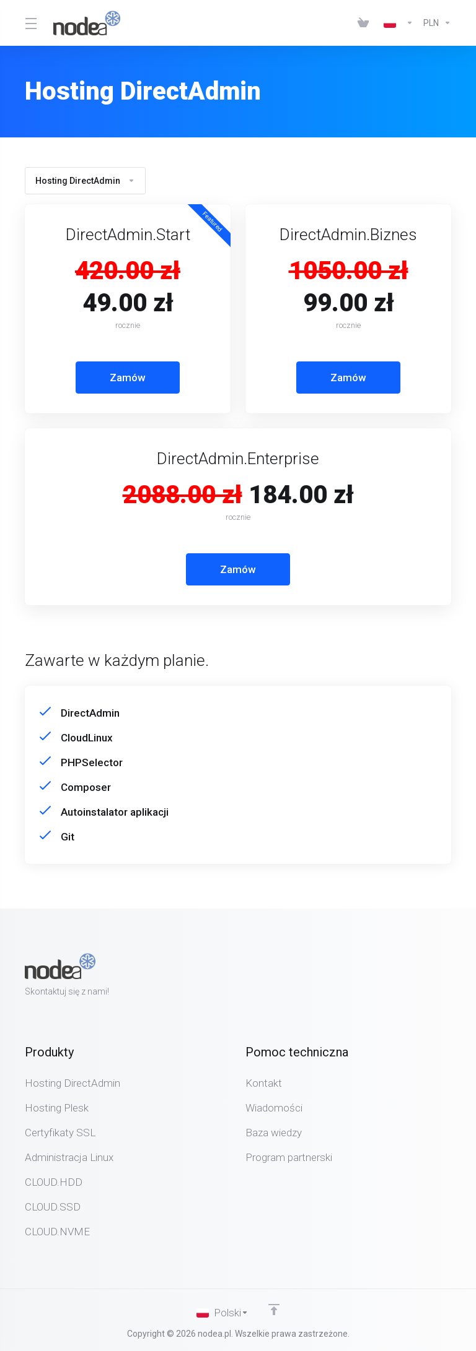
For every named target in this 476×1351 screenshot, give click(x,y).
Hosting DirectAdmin (85, 181)
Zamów (128, 377)
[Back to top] (273, 1309)
